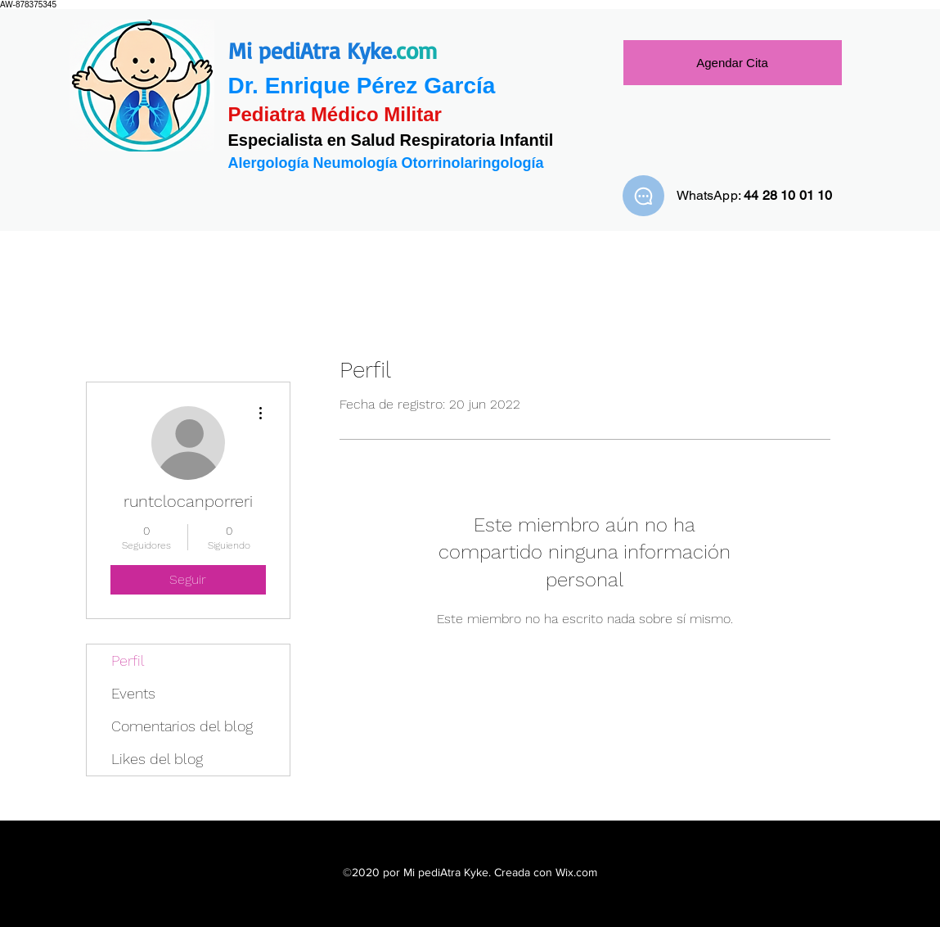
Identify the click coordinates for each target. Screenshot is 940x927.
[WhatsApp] (643, 195)
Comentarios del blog (182, 726)
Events (133, 693)
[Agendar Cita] (732, 62)
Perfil (128, 660)
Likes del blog (157, 758)
